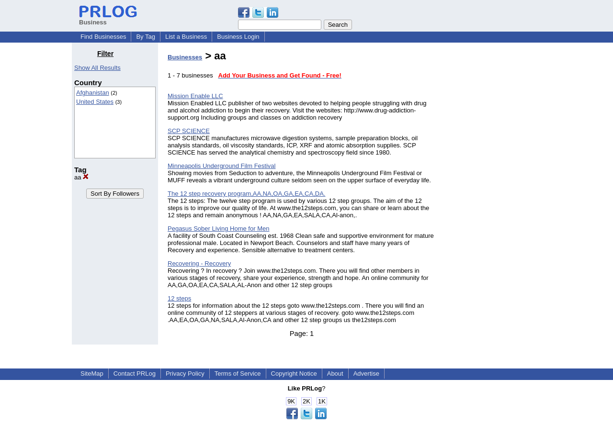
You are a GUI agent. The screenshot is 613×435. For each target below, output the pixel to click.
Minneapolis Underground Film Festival (221, 165)
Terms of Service (238, 373)
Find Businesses (103, 36)
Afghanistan (92, 92)
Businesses (185, 57)
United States (95, 101)
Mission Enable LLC (195, 96)
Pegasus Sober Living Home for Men (218, 228)
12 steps (179, 298)
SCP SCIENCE (189, 130)
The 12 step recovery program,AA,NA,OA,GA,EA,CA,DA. (246, 193)
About (335, 373)
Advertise (366, 373)
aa (81, 177)
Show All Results (97, 67)
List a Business (186, 36)
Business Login (238, 36)
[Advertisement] (492, 193)
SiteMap (91, 373)
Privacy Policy (185, 373)
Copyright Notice (294, 373)
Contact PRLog (135, 373)
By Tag (145, 36)
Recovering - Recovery (199, 263)
